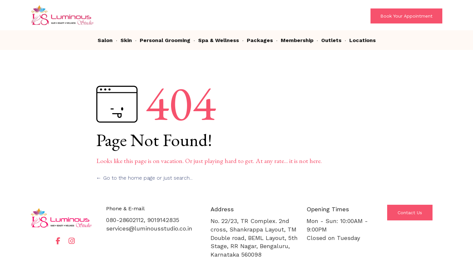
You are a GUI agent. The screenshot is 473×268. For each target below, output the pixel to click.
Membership (297, 40)
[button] (406, 15)
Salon (105, 40)
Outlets (331, 40)
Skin (126, 40)
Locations (362, 40)
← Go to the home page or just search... (144, 178)
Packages (260, 40)
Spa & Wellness (218, 40)
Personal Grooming (165, 40)
